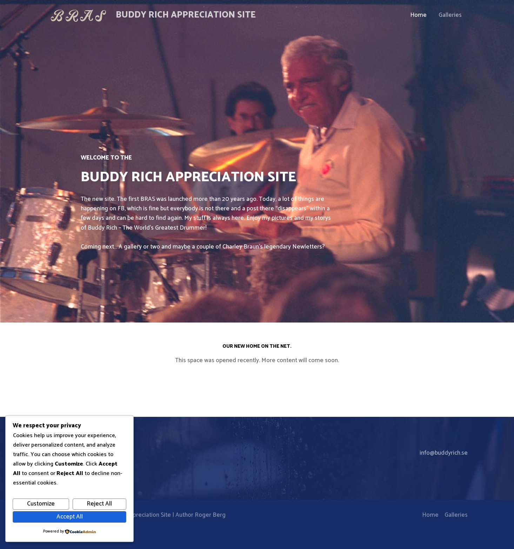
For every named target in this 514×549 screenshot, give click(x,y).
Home (418, 15)
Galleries (450, 15)
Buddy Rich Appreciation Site (186, 15)
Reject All (99, 504)
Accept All (69, 517)
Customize (41, 504)
